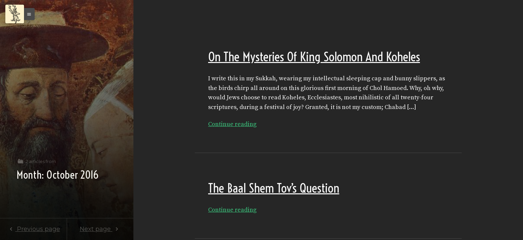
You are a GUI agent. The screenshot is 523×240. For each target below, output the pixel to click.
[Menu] (14, 14)
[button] (27, 14)
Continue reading (232, 124)
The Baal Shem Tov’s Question (273, 188)
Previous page (33, 229)
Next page (100, 229)
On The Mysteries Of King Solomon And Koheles (314, 57)
